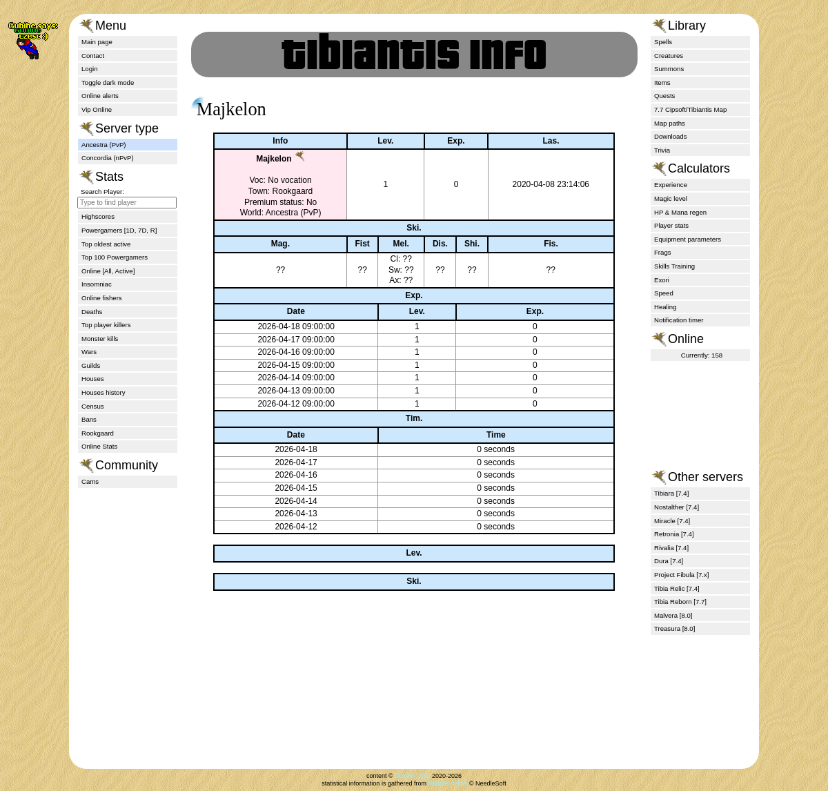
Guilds (90, 365)
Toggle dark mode (107, 82)
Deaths (91, 311)
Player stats (671, 225)
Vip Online (96, 109)
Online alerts (100, 95)
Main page (96, 42)
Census (92, 406)
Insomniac (96, 284)
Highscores (98, 216)
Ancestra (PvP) (103, 144)
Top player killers (105, 325)
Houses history (103, 392)
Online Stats (99, 446)
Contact (92, 55)
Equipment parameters (687, 239)
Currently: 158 (701, 355)
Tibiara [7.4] (671, 493)
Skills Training (674, 266)
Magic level (670, 198)
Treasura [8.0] (674, 628)
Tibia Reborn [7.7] (680, 601)
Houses (92, 378)
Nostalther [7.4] (676, 507)
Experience (670, 184)
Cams (90, 481)
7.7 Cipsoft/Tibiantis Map (690, 109)
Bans (89, 419)
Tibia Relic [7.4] (677, 588)
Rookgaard (97, 433)
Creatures (668, 55)
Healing (665, 307)
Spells (663, 42)
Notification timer (678, 320)
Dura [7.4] (668, 561)
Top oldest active (105, 244)
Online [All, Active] (108, 271)
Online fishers (101, 298)
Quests (664, 95)
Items (662, 82)
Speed (663, 293)
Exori (661, 280)
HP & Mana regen (680, 212)
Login (89, 68)
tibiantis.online (447, 783)
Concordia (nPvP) (107, 158)
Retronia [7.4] (674, 534)
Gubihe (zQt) (413, 775)
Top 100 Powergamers (114, 257)
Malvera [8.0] (673, 615)
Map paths (669, 123)
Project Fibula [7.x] (681, 574)
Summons (669, 68)
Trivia (662, 150)
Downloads (670, 136)
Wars (89, 351)
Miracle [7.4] (672, 521)
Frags (662, 252)
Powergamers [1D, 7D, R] (119, 230)
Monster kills (99, 338)
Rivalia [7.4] (671, 547)
